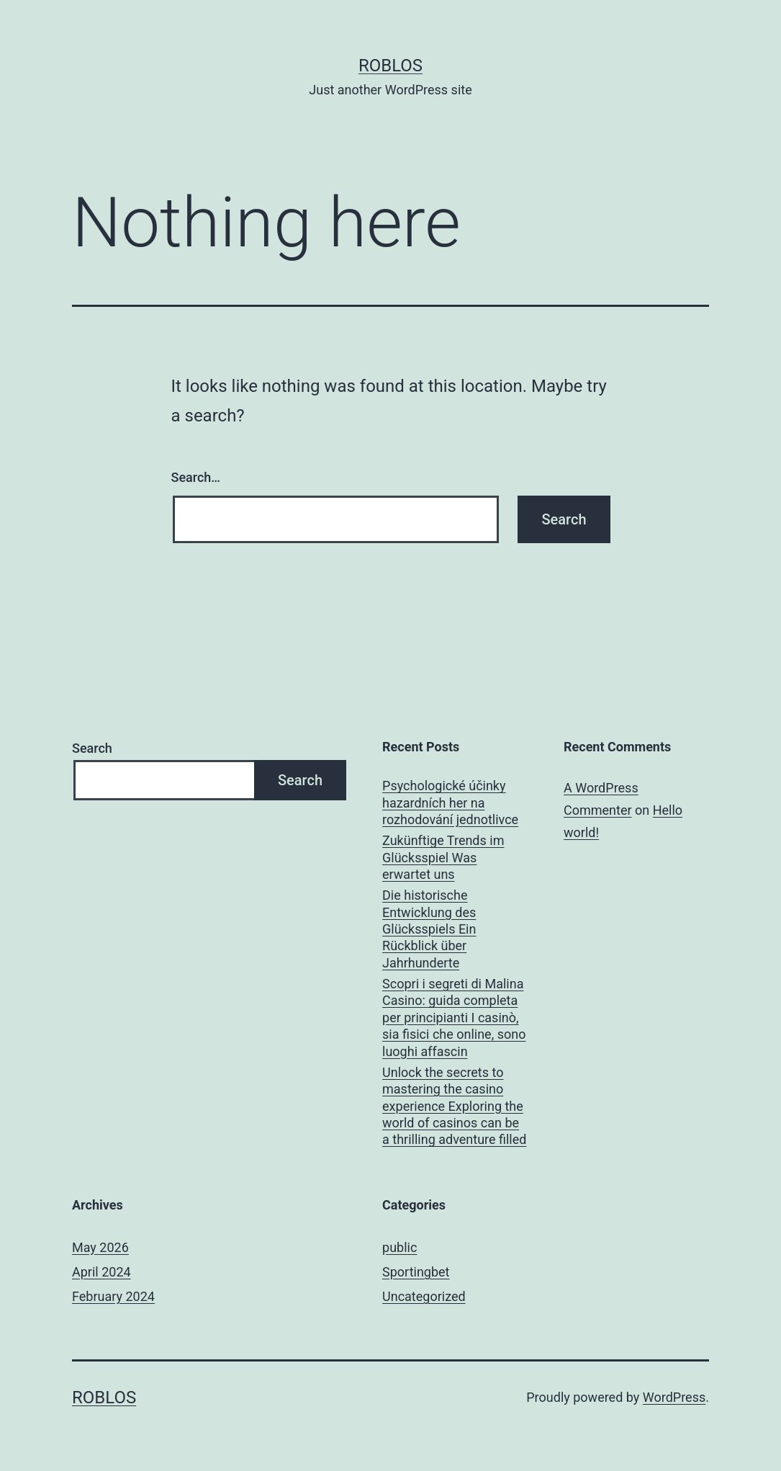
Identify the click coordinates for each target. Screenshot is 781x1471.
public (399, 1247)
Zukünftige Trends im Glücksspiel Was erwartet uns (443, 857)
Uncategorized (424, 1296)
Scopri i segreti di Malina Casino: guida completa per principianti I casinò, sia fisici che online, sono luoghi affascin (453, 1017)
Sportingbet (415, 1271)
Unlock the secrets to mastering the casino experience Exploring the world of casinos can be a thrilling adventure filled (454, 1106)
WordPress (674, 1397)
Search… (196, 477)
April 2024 (101, 1271)
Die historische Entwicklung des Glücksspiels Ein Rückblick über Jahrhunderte (429, 928)
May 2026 (100, 1247)
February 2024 (113, 1296)
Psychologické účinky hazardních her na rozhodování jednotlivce (450, 802)
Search (92, 748)
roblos (390, 65)
